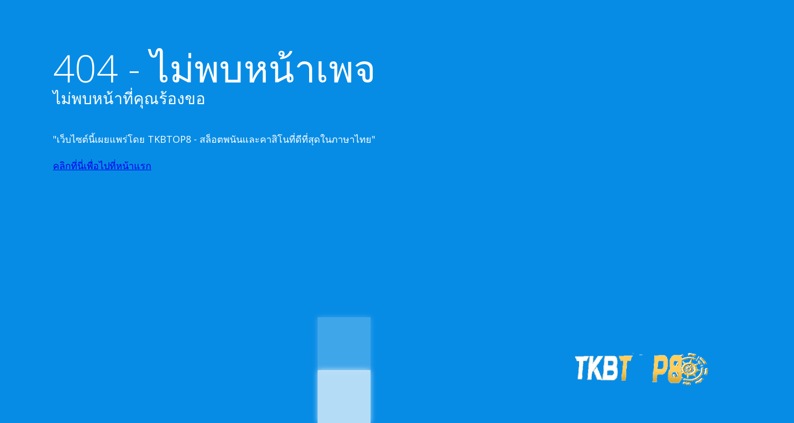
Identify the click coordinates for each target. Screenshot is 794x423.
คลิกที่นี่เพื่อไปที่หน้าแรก (102, 165)
